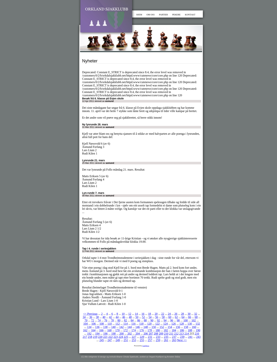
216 (197, 333)
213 (181, 333)
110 (109, 323)
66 (189, 317)
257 (150, 340)
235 (166, 336)
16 (142, 313)
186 (182, 330)
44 (117, 317)
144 (129, 327)
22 (162, 313)
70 (85, 320)
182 (165, 330)
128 (181, 323)
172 (125, 330)
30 (188, 313)
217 (85, 336)
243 (198, 336)
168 (109, 330)
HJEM (139, 14)
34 (84, 317)
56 (156, 317)
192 (89, 333)
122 (157, 323)
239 (182, 336)
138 (105, 327)
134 (89, 327)
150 (153, 327)
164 (93, 330)
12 (129, 313)
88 (145, 320)
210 (166, 333)
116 (133, 323)
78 (112, 320)
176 (141, 330)
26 (175, 313)
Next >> (182, 340)
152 (161, 327)
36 (90, 317)
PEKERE (176, 14)
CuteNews (145, 346)
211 (171, 333)
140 (113, 327)
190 (198, 330)
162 (85, 330)
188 (190, 330)
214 (186, 333)
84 (132, 320)
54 (149, 317)
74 (99, 320)
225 (126, 336)
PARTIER (163, 14)
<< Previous (90, 313)
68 (196, 317)
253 (134, 340)
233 (158, 336)
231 (150, 336)
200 (121, 333)
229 (142, 336)
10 (123, 313)
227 (134, 336)
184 (174, 330)
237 (174, 336)
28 (182, 313)
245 (101, 340)
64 (182, 317)
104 (85, 323)
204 (137, 333)
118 (141, 323)
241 (190, 336)
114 (125, 323)
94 (164, 320)
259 (158, 340)
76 (105, 320)
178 (149, 330)
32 (195, 313)
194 (97, 333)
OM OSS (150, 14)
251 (126, 340)
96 (171, 320)
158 (186, 327)
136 (97, 327)
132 (198, 323)
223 (115, 336)
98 (178, 320)
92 (158, 320)
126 (173, 323)
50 (136, 317)
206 (146, 333)
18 (149, 313)
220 (100, 336)
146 (137, 327)
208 (156, 333)
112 (117, 323)
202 (129, 333)
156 (178, 327)
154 (170, 327)
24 (169, 313)
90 (151, 320)
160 (194, 327)
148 (145, 327)
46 (123, 317)
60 (169, 317)
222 (110, 336)
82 (125, 320)
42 (110, 317)
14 (136, 313)
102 (193, 320)
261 (166, 340)
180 (157, 330)
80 (118, 320)
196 (105, 333)
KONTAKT (190, 14)
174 (133, 330)
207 (151, 333)
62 (176, 317)
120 (149, 323)
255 (142, 340)
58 (163, 317)
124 (165, 323)
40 (103, 317)
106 (93, 323)
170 (117, 330)
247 (109, 340)
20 (156, 313)
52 (143, 317)
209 (161, 333)
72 (92, 320)
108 (101, 323)
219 (95, 336)
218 (90, 336)
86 (138, 320)
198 (113, 333)
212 (176, 333)
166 (101, 330)
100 (185, 320)
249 (118, 340)
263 (174, 340)
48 (130, 317)
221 (105, 336)
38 (97, 317)
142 (121, 327)
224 (120, 336)
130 (189, 323)
